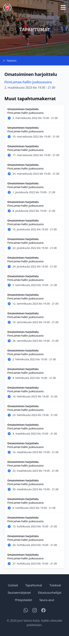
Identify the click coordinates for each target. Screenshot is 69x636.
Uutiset (13, 585)
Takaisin (10, 60)
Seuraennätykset (19, 593)
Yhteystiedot (23, 600)
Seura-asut (46, 600)
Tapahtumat (33, 585)
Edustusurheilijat (49, 593)
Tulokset (55, 585)
